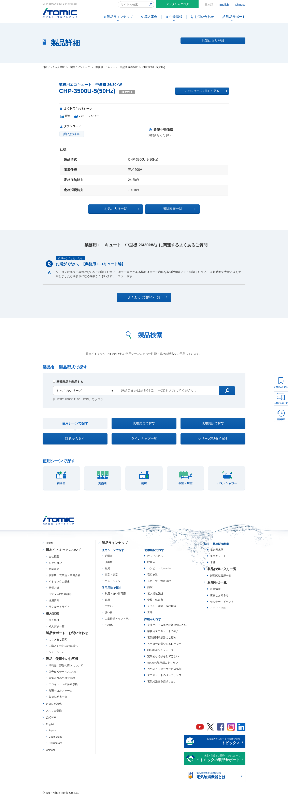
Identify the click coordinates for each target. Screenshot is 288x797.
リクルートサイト (59, 606)
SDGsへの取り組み (60, 594)
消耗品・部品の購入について (66, 665)
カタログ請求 (54, 703)
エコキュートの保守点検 (63, 684)
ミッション (55, 562)
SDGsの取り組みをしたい (162, 662)
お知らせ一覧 (217, 582)
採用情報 (54, 600)
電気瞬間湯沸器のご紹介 (161, 637)
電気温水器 (216, 549)
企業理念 (54, 569)
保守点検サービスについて (64, 671)
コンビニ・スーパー (159, 568)
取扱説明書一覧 (58, 696)
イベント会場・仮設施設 (161, 606)
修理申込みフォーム (60, 690)
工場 (150, 612)
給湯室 (109, 555)
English (224, 4)
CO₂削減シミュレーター (161, 650)
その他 (109, 624)
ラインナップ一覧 (144, 438)
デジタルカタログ (177, 4)
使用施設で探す (213, 423)
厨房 (107, 568)
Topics (52, 730)
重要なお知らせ (219, 595)
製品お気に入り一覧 (221, 569)
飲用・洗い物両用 (115, 593)
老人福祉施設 (155, 593)
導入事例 (54, 620)
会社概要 (54, 556)
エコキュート (218, 556)
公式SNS (51, 717)
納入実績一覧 (56, 626)
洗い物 (109, 612)
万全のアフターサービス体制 (164, 668)
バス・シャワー (114, 580)
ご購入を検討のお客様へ (63, 645)
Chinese (240, 4)
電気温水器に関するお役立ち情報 (218, 741)
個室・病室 (111, 574)
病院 (150, 587)
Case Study (55, 736)
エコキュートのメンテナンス (164, 675)
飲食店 (151, 562)
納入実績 (52, 613)
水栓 (212, 562)
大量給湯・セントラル (118, 618)
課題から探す (75, 438)
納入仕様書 (71, 134)
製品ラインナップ (115, 543)
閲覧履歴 (281, 419)
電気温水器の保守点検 (62, 677)
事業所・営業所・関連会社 (64, 575)
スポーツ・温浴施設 (159, 580)
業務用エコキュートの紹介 (163, 631)
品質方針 (54, 587)
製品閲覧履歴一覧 (220, 575)
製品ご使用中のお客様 (62, 658)
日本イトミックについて (64, 549)
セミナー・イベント (222, 601)
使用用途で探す (144, 423)
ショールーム (56, 652)
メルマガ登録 (54, 710)
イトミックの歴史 (59, 581)
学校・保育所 (155, 599)
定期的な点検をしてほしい (163, 656)
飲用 (107, 599)
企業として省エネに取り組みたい (167, 624)
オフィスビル (155, 555)
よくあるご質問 (58, 639)
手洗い (109, 606)
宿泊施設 (152, 574)
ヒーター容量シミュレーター (164, 643)
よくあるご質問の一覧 (147, 297)
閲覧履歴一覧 (179, 209)
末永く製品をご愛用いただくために (218, 758)
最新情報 (215, 589)
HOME (50, 543)
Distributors (55, 743)
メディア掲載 (218, 607)
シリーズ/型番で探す (213, 438)
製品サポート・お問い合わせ (67, 633)
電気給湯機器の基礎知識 (218, 775)
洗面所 (109, 562)
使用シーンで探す (75, 423)
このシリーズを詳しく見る (206, 91)
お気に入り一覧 (281, 403)
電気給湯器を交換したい (161, 681)
